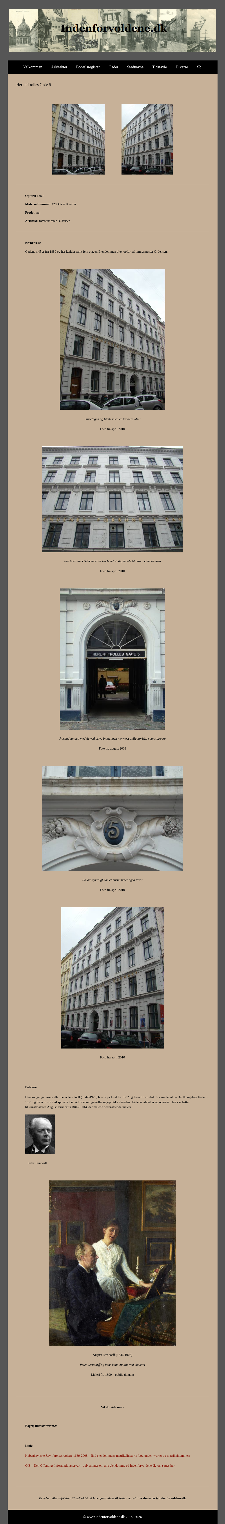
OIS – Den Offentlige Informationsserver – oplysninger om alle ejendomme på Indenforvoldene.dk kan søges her (100, 1465)
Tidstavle (159, 67)
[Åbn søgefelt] (199, 67)
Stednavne (135, 67)
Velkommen (32, 67)
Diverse (182, 67)
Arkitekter (59, 67)
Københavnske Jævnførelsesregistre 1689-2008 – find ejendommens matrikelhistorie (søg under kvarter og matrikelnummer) (107, 1455)
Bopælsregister (88, 67)
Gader (113, 67)
